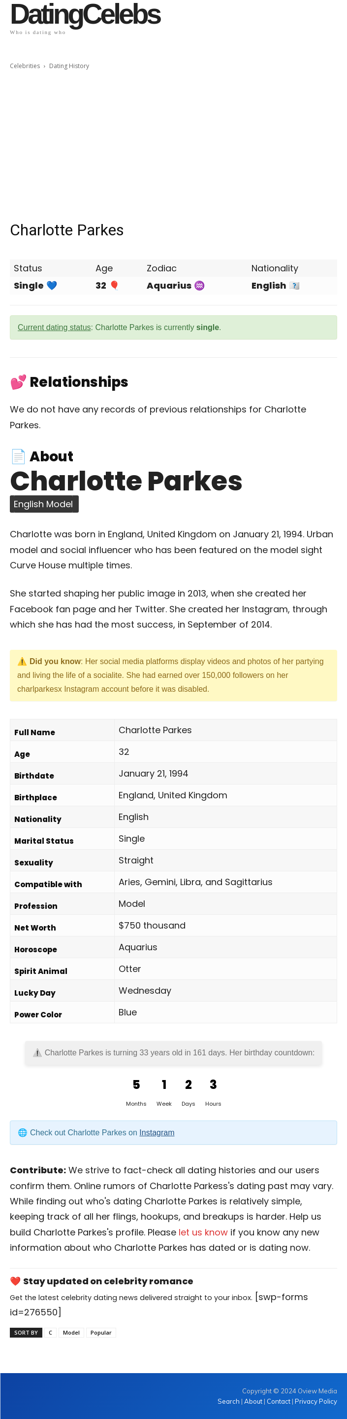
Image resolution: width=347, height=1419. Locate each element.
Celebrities (25, 66)
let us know (203, 1232)
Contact (278, 1401)
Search (229, 1401)
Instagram (156, 1132)
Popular (101, 1332)
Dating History (69, 66)
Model (71, 1332)
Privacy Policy (316, 1401)
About (253, 1401)
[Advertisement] (173, 145)
